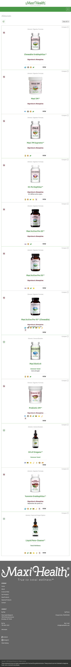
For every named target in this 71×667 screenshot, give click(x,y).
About (3, 589)
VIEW (44, 67)
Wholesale (4, 629)
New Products (5, 597)
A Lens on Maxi (5, 592)
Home (3, 586)
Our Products (5, 594)
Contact (3, 602)
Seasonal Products (6, 600)
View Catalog (4, 643)
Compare (65, 27)
